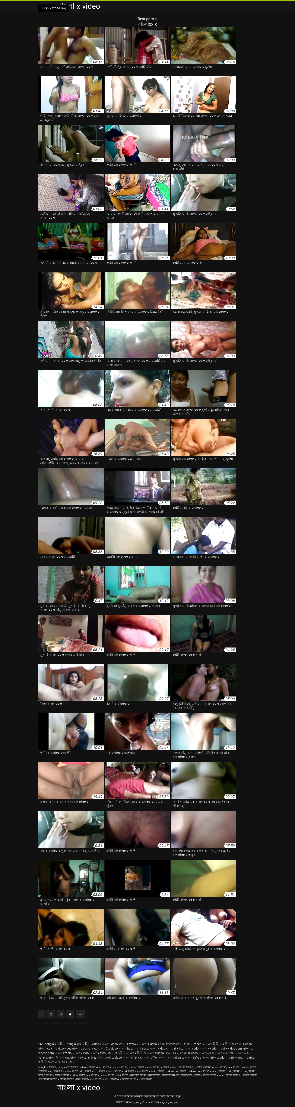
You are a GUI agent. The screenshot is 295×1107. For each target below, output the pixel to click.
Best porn (146, 19)
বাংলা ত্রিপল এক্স (58, 1057)
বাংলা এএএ (206, 1053)
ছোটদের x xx (89, 1048)
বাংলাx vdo (217, 1057)
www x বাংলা (137, 1044)
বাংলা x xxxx (98, 1053)
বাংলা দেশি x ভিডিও (82, 1057)
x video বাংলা (156, 1044)
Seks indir (153, 1102)
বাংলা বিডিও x (132, 1057)
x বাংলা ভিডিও (212, 1044)
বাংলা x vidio (63, 1053)
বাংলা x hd (175, 1048)
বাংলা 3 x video (108, 1048)
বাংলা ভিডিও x (174, 1057)
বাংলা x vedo (208, 1048)
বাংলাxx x (116, 1079)
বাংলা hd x (126, 1048)
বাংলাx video (234, 1057)
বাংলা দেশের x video (109, 1057)
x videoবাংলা (174, 1044)
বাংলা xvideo (155, 1053)
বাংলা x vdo (191, 1048)
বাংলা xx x (171, 1053)
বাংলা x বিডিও (116, 1053)
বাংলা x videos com (191, 1071)
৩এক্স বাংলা (68, 1062)
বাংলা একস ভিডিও (150, 1075)
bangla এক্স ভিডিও (78, 1044)
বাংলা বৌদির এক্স (153, 1057)
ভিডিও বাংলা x (50, 1062)
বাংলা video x (158, 1048)
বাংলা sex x (141, 1048)
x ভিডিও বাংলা (232, 1044)
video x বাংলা (100, 1044)
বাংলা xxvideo (189, 1053)
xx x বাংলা (53, 1048)
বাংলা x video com (230, 1048)
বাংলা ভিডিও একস (197, 1057)
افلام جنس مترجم (169, 1102)
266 (40, 1044)
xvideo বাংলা (219, 1067)
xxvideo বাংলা (70, 1048)
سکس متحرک (139, 1102)
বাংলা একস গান (225, 1053)
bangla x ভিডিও (55, 1044)
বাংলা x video (123, 1102)
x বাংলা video (192, 1044)
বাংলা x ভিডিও (136, 1053)
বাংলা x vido (81, 1053)
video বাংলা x (119, 1044)
